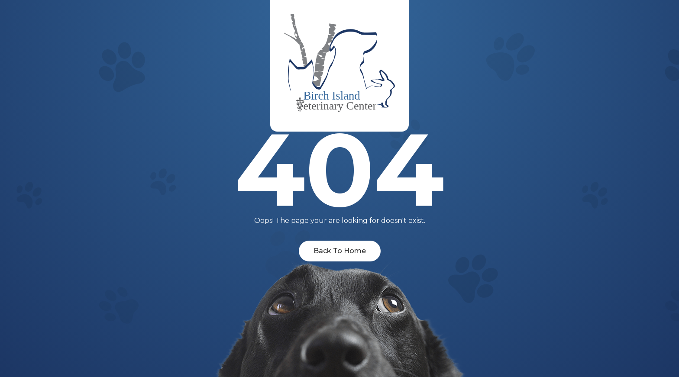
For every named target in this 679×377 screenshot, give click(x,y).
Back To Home (340, 251)
